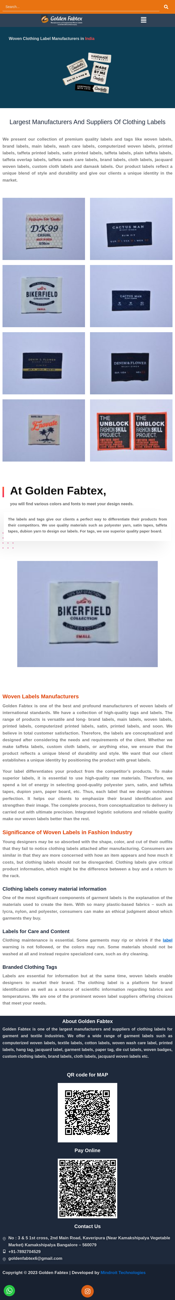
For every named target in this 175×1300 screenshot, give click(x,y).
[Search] (81, 6)
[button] (144, 20)
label (167, 940)
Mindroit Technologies (123, 1272)
